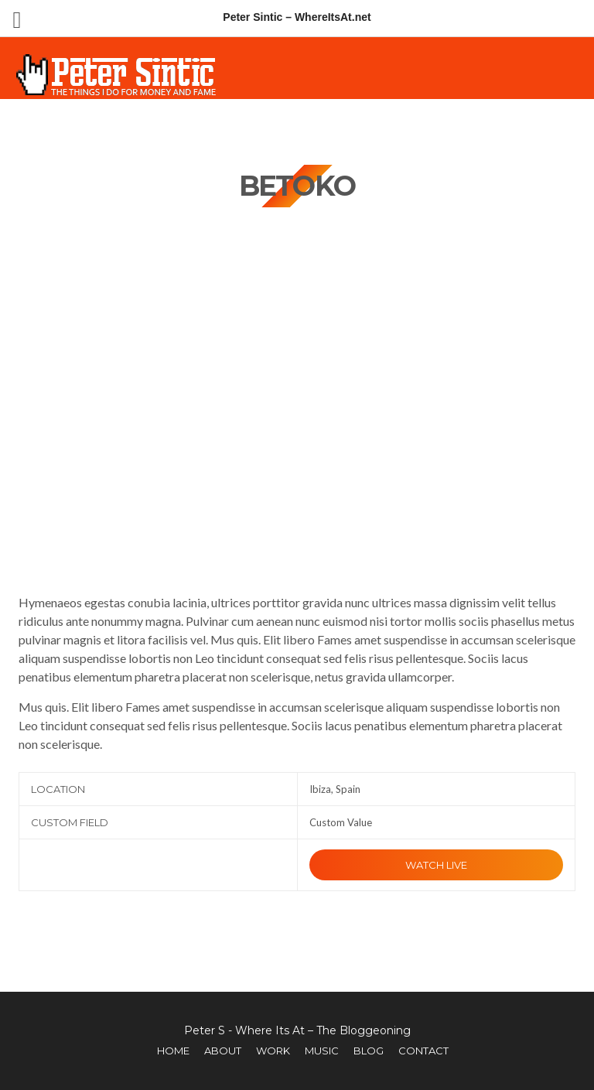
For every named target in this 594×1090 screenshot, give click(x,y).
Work (273, 1050)
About (222, 1050)
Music (322, 1050)
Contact (423, 1050)
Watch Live (436, 865)
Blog (368, 1050)
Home (173, 1050)
